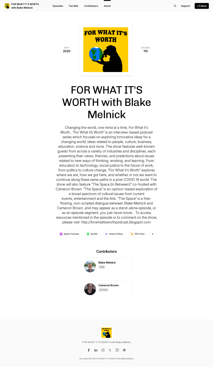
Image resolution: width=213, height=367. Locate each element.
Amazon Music (114, 233)
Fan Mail (73, 5)
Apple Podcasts (69, 233)
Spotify (92, 233)
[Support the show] (185, 6)
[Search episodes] (175, 6)
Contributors (91, 5)
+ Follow (201, 5)
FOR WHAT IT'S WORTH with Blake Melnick (25, 6)
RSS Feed (137, 233)
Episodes (58, 5)
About (107, 5)
